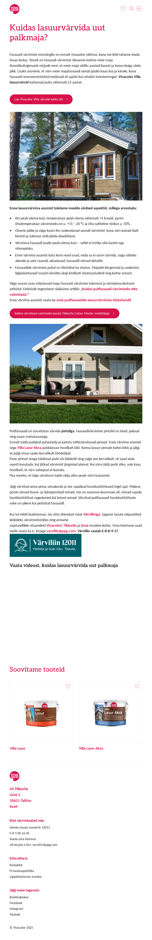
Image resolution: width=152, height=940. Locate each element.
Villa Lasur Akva (91, 748)
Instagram (16, 909)
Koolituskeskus (19, 897)
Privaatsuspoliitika (22, 871)
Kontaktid (16, 865)
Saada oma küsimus (23, 839)
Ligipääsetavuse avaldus (26, 877)
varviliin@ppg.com (61, 531)
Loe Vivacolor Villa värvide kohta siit (39, 99)
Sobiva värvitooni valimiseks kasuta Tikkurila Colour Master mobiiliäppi (62, 313)
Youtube (15, 914)
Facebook (16, 903)
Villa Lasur (17, 748)
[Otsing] (131, 8)
